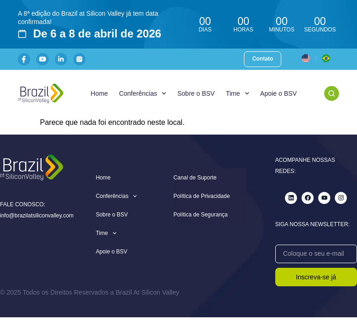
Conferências (142, 93)
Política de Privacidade (202, 196)
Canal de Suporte (195, 177)
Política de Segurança (201, 214)
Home (99, 93)
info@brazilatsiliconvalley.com (36, 215)
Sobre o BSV (196, 93)
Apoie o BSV (278, 93)
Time (237, 93)
